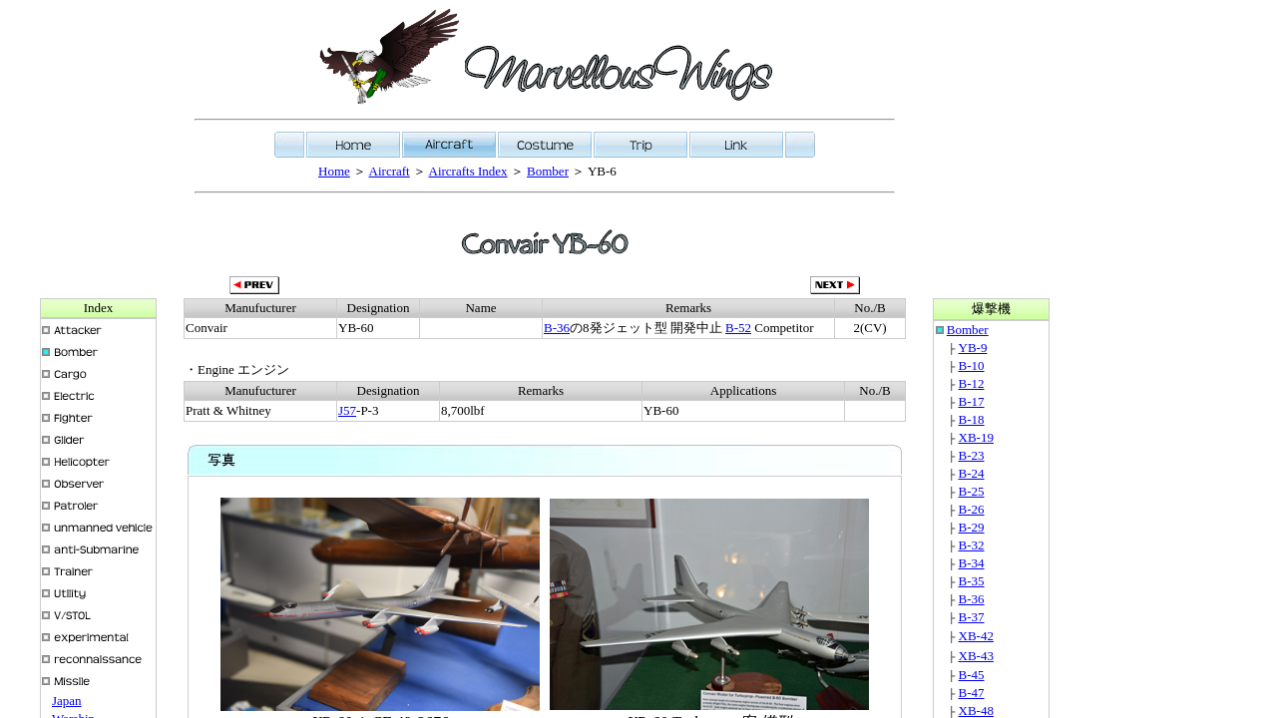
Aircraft (389, 171)
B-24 (972, 473)
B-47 (972, 692)
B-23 (972, 455)
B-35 (972, 580)
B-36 (557, 327)
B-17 (972, 401)
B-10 (972, 365)
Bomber (548, 171)
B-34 (972, 562)
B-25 (972, 491)
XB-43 (976, 655)
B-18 (972, 419)
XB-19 (976, 437)
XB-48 (976, 710)
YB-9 (973, 347)
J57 (347, 410)
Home (334, 171)
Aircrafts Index (468, 171)
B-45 (972, 674)
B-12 (972, 383)
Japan (67, 700)
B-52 (738, 327)
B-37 (972, 616)
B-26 (972, 509)
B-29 (972, 527)
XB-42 (976, 635)
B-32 (972, 545)
